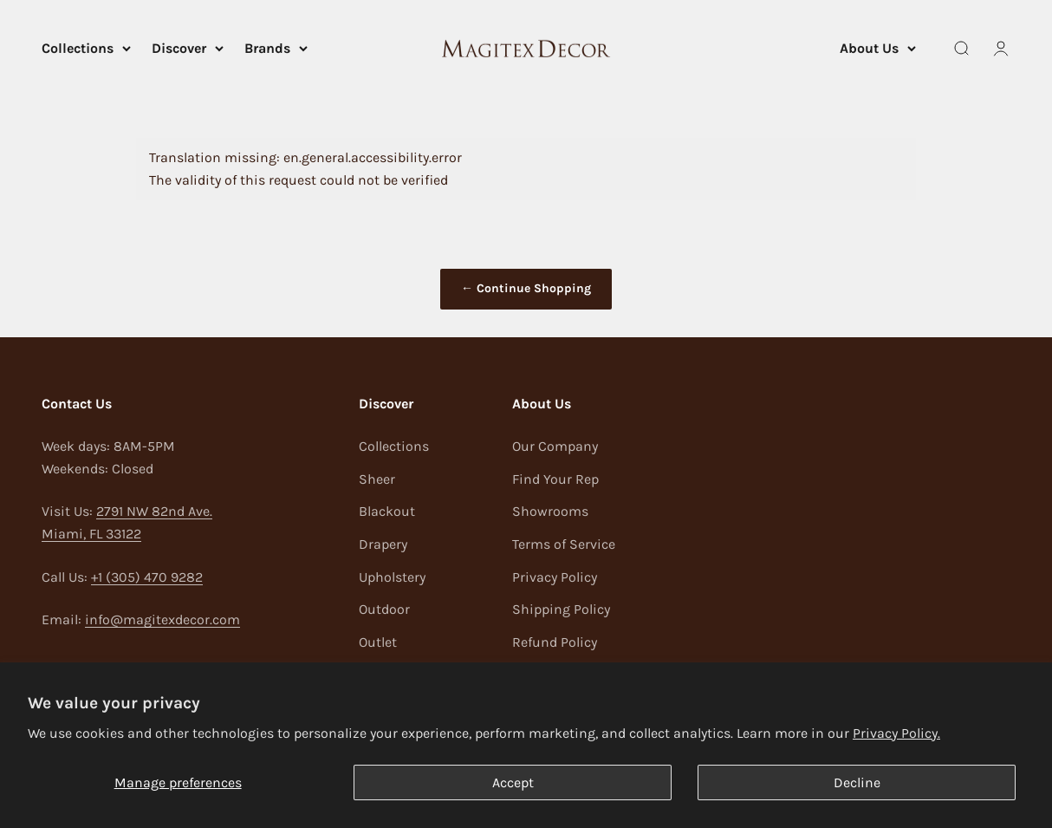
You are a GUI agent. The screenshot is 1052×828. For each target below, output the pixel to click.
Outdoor (384, 609)
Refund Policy (554, 642)
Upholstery (392, 577)
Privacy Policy (554, 577)
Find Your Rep (555, 479)
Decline (857, 782)
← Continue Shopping (526, 288)
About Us (878, 48)
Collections (86, 48)
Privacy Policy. (896, 733)
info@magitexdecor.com (162, 619)
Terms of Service (563, 544)
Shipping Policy (561, 609)
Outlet (378, 642)
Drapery (383, 544)
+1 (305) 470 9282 (147, 577)
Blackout (387, 511)
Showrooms (550, 511)
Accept (513, 782)
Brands (276, 48)
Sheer (377, 479)
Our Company (555, 446)
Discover (188, 48)
